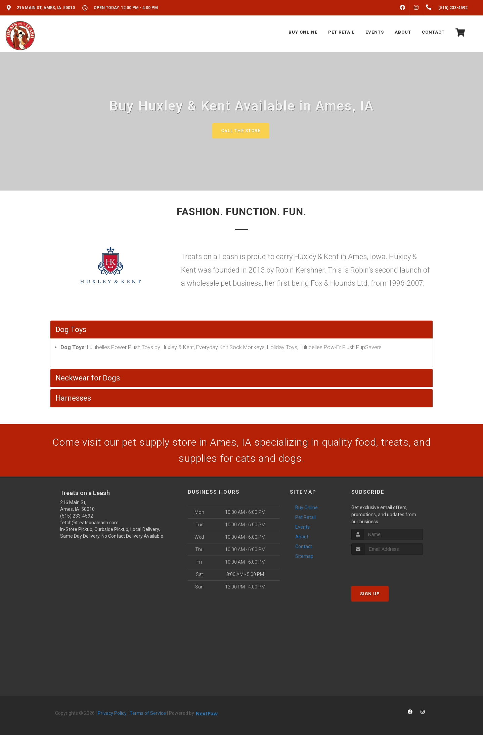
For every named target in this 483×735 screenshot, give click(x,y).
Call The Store (240, 130)
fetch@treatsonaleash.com (89, 522)
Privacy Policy (112, 713)
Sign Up (370, 593)
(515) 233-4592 (76, 516)
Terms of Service (148, 713)
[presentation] (387, 567)
